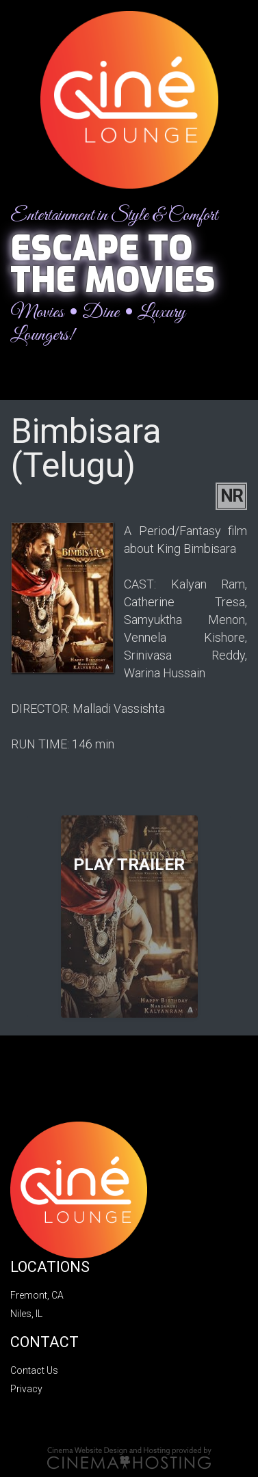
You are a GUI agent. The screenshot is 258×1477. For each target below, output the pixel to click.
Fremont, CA (37, 1295)
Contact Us (34, 1370)
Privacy (26, 1388)
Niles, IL (26, 1313)
